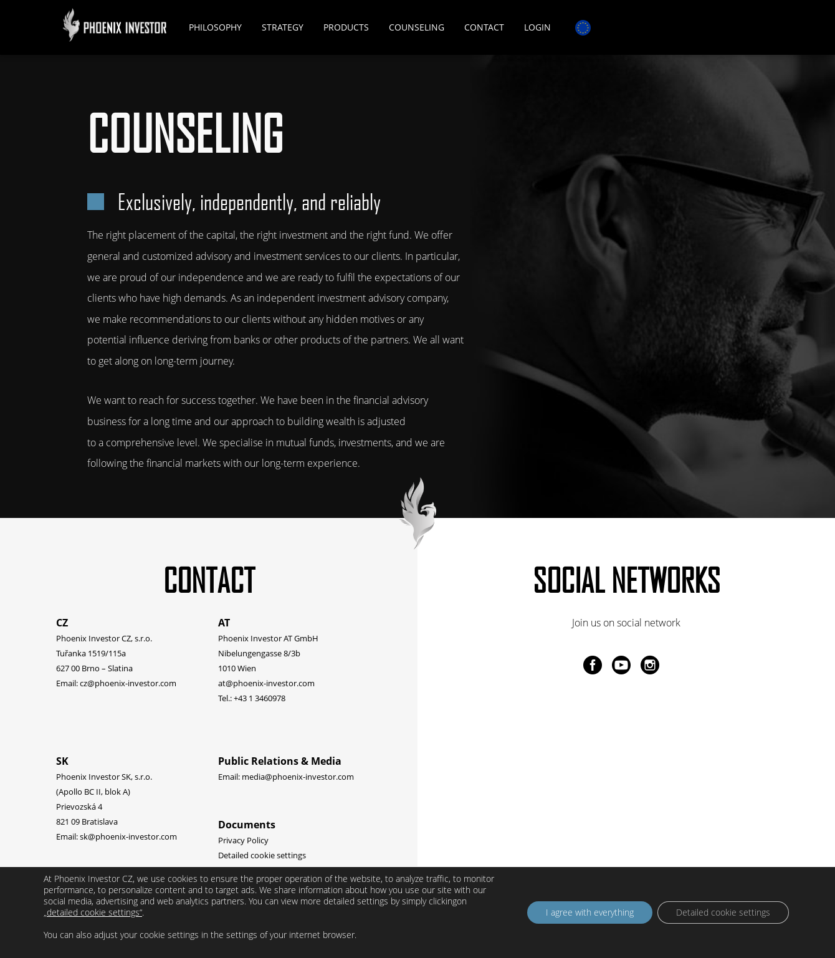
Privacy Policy (243, 840)
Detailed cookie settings (262, 855)
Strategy (282, 27)
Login (537, 27)
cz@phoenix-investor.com (128, 683)
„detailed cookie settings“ (93, 912)
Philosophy (215, 27)
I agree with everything (590, 912)
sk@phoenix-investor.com (128, 836)
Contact (484, 27)
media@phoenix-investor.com (298, 776)
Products (346, 27)
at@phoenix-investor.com (266, 683)
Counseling (416, 27)
